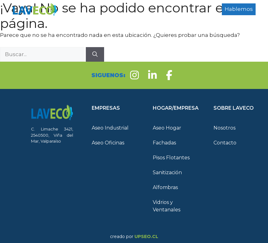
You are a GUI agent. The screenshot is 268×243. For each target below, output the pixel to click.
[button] (113, 108)
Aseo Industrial (110, 128)
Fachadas (164, 143)
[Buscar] (95, 54)
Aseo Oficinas (108, 143)
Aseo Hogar (167, 128)
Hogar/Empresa (99, 18)
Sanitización (167, 172)
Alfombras (165, 187)
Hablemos (239, 9)
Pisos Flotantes (171, 158)
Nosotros (224, 128)
